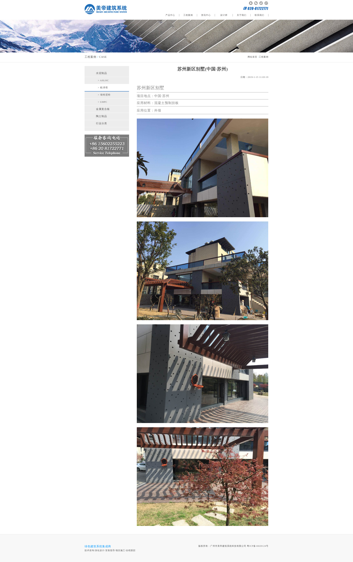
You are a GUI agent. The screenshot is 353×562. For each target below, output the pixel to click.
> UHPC (102, 102)
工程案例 (188, 15)
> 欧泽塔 (103, 87)
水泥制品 (101, 73)
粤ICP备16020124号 (257, 546)
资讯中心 (206, 15)
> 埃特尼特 (104, 94)
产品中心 (170, 15)
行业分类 (101, 123)
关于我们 (241, 15)
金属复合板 (103, 109)
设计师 (223, 15)
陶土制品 (101, 116)
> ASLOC (103, 80)
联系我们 (259, 15)
